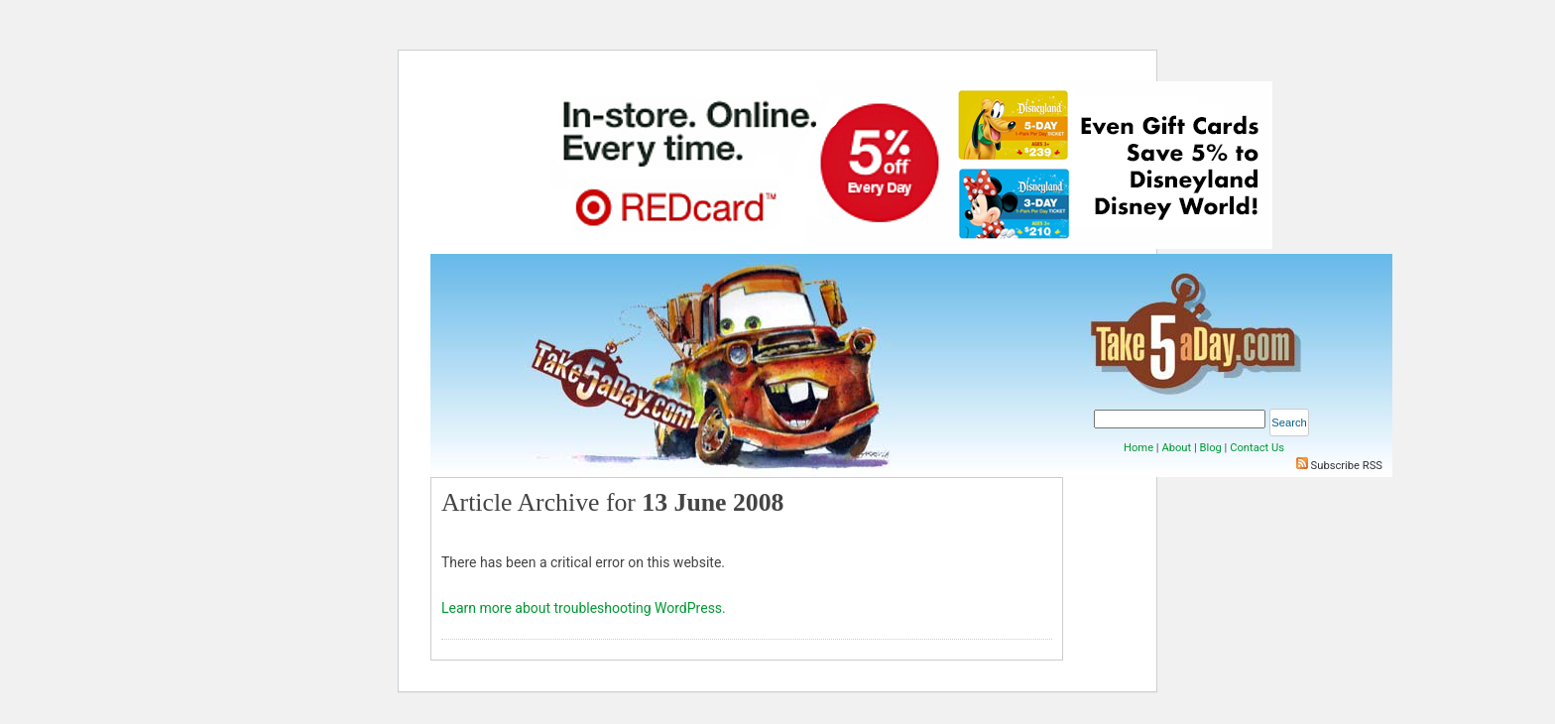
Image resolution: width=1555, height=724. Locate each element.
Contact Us (1257, 447)
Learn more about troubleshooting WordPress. (583, 608)
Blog (1210, 447)
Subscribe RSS (1346, 465)
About (1176, 447)
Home (1138, 447)
